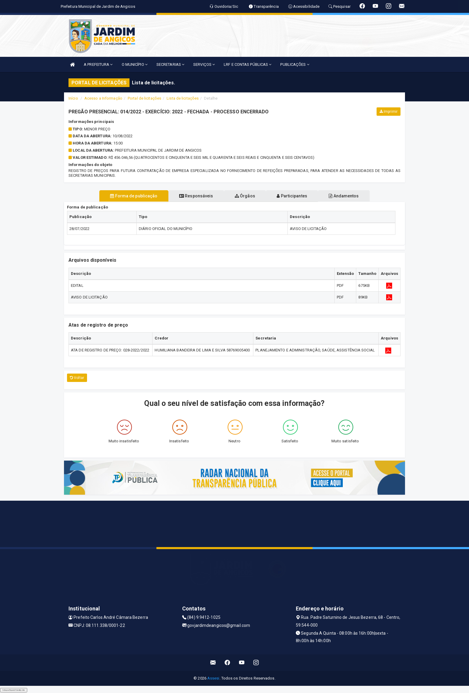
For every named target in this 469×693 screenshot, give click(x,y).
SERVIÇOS (204, 64)
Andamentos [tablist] (351, 196)
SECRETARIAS (170, 64)
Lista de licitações (183, 98)
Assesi (213, 678)
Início (73, 98)
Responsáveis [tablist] (193, 196)
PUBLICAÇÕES (294, 64)
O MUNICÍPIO (134, 64)
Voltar (77, 378)
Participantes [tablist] (295, 196)
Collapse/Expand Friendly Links (13, 690)
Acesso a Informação (103, 98)
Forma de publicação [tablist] (126, 196)
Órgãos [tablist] (245, 196)
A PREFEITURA (98, 64)
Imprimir (389, 111)
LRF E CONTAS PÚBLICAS (247, 64)
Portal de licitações (144, 98)
